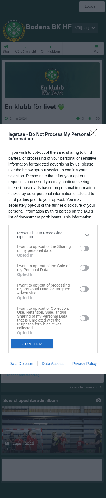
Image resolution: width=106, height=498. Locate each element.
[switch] (84, 248)
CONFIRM (32, 343)
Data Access (53, 363)
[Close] (95, 134)
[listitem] (53, 235)
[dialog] (53, 249)
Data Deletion (21, 363)
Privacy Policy (84, 363)
